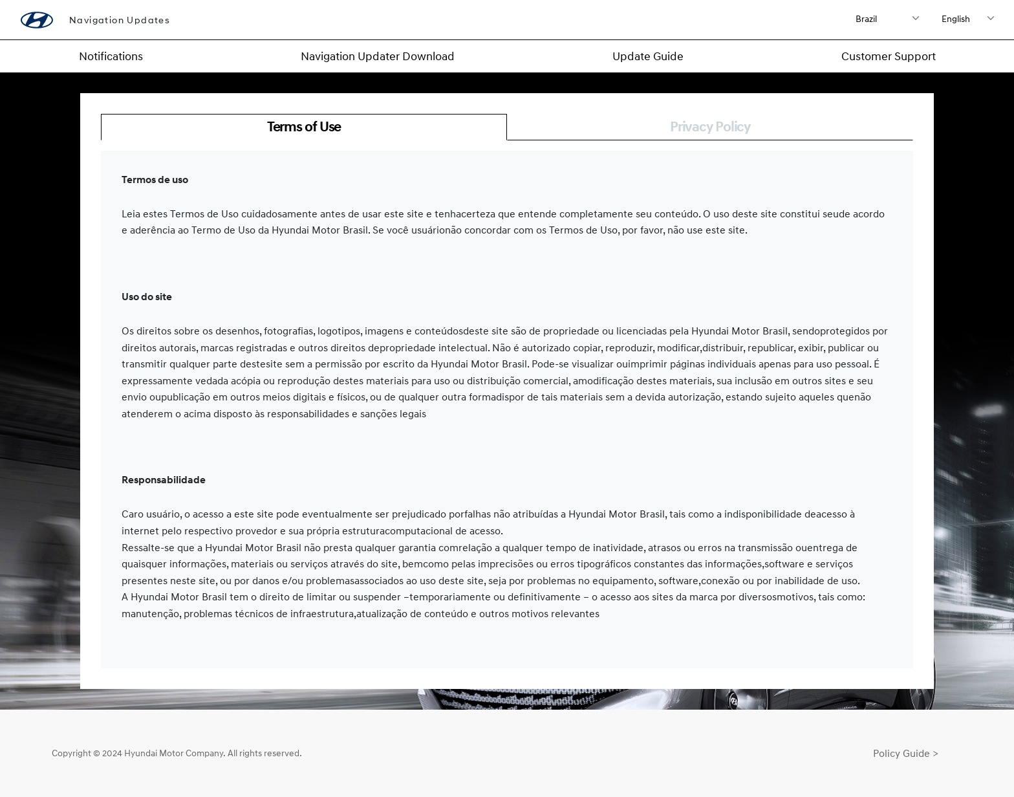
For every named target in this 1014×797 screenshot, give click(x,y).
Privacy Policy (710, 126)
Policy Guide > (905, 753)
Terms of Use (304, 126)
